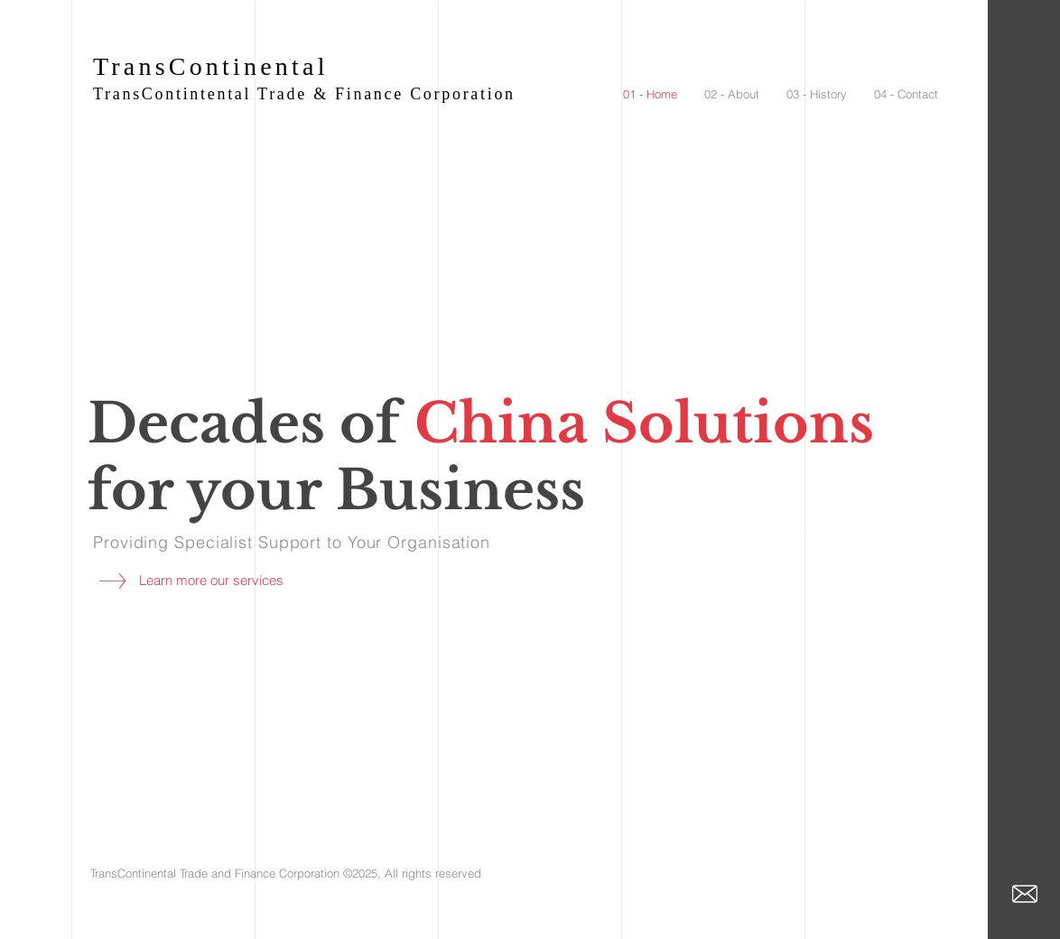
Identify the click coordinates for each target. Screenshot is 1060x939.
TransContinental (211, 66)
